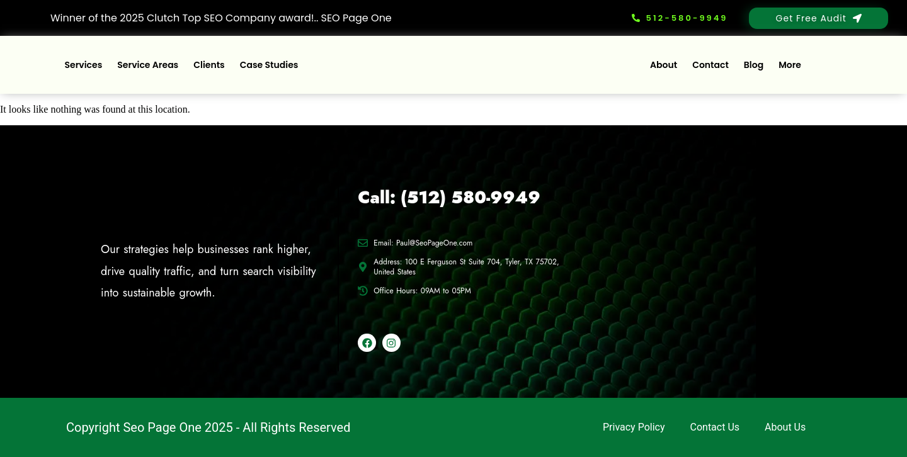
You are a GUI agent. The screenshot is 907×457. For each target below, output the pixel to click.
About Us (785, 427)
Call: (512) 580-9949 (449, 197)
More (790, 65)
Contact (710, 65)
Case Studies (269, 65)
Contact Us (715, 427)
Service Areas (147, 65)
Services (84, 65)
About (663, 65)
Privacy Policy (634, 427)
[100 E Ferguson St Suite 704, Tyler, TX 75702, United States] (700, 270)
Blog (753, 65)
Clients (209, 65)
